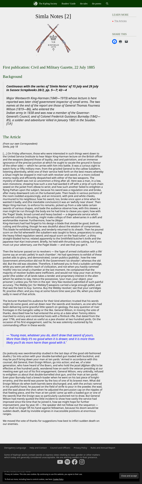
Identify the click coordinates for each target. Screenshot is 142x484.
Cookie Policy (58, 479)
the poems (96, 3)
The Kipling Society (45, 3)
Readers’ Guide (69, 3)
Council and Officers (60, 447)
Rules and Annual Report (103, 447)
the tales (84, 3)
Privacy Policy (80, 447)
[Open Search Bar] (107, 3)
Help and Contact (38, 447)
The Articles (120, 21)
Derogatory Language (15, 447)
